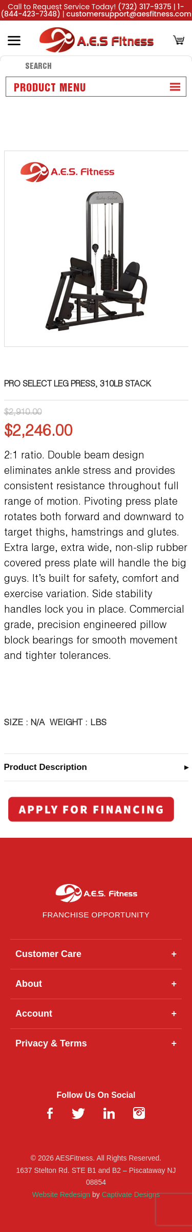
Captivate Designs (131, 1194)
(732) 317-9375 (145, 7)
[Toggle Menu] (14, 40)
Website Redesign (61, 1194)
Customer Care (96, 954)
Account (96, 1013)
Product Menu (50, 88)
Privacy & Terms (96, 1043)
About (96, 984)
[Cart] (178, 41)
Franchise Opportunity (96, 914)
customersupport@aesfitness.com (129, 14)
